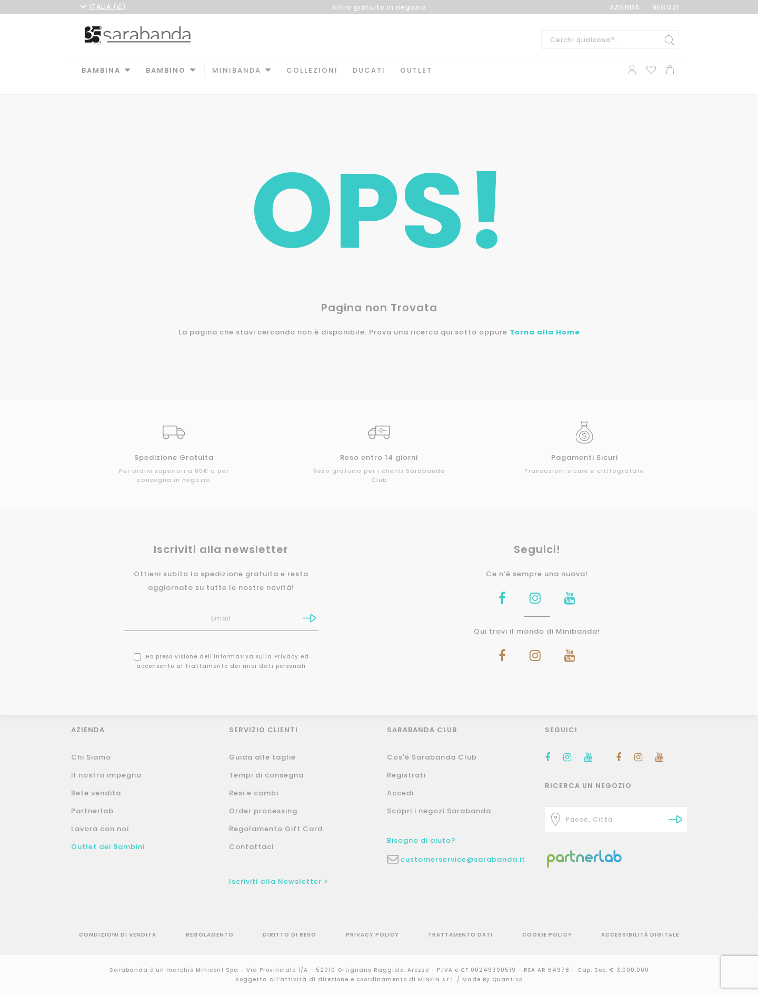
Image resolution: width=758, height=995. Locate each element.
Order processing (263, 811)
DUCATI (369, 70)
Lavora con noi (100, 829)
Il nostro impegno (106, 775)
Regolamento (210, 935)
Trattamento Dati (460, 935)
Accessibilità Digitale (640, 935)
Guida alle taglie (262, 757)
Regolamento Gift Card (276, 829)
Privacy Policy (372, 935)
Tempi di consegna (266, 775)
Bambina (101, 70)
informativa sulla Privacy (256, 646)
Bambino (166, 70)
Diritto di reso (289, 935)
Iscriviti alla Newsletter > (278, 881)
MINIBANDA (236, 70)
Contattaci (251, 847)
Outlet (416, 70)
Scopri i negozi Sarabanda (439, 811)
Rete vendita (96, 793)
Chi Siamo (91, 757)
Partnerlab (92, 811)
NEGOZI (665, 7)
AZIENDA (625, 7)
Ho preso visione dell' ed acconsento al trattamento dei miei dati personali (221, 650)
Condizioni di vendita (117, 935)
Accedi (400, 793)
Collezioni (312, 70)
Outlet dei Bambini (108, 847)
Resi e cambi (253, 793)
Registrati (406, 775)
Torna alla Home (545, 322)
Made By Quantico (492, 979)
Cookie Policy (547, 935)
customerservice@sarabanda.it (463, 859)
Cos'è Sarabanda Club (432, 757)
